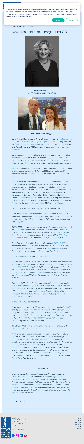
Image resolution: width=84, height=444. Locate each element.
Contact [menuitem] (78, 428)
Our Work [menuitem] (78, 424)
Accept (58, 20)
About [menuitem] (79, 420)
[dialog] (42, 14)
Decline (71, 20)
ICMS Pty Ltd (16, 26)
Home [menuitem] (79, 418)
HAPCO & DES (59, 243)
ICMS (14, 168)
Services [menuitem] (78, 422)
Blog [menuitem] (79, 426)
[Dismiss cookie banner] (77, 6)
